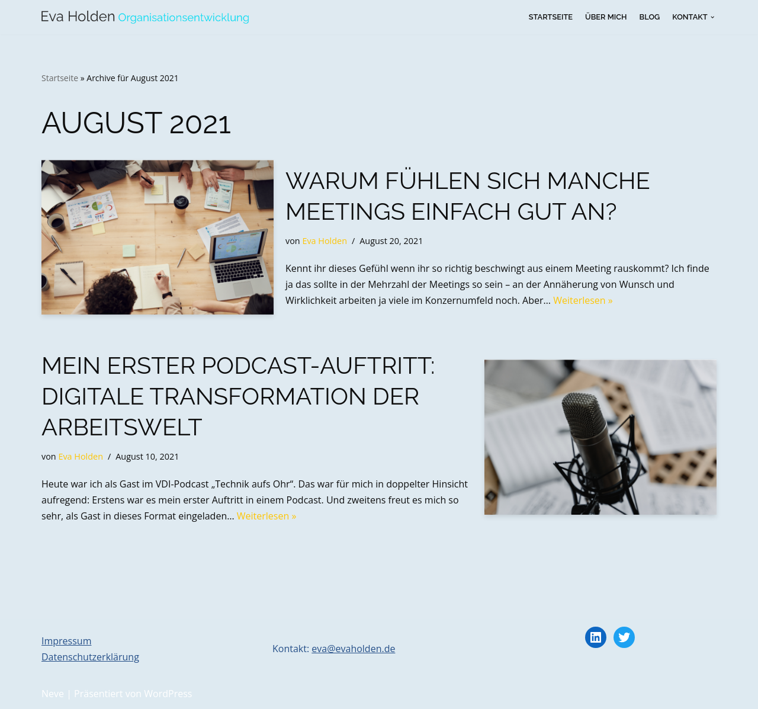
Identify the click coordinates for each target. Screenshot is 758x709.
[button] (712, 17)
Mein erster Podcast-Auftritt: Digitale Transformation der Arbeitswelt (238, 396)
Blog (650, 16)
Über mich (606, 16)
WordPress (168, 693)
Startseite (551, 16)
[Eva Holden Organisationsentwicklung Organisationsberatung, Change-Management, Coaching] (145, 17)
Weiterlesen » (583, 300)
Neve (52, 693)
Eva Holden (324, 240)
